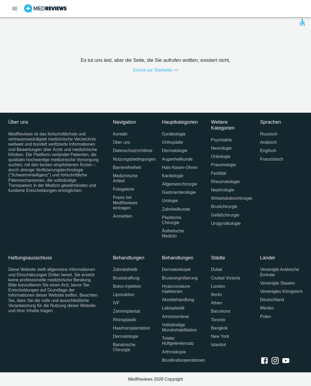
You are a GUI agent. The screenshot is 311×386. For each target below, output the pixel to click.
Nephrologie (222, 190)
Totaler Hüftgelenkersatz (178, 341)
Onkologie (220, 156)
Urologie (170, 200)
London (218, 286)
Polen (265, 316)
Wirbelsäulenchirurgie (229, 198)
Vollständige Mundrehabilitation (179, 327)
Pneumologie (223, 164)
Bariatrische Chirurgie (124, 347)
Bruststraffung (126, 278)
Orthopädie (172, 142)
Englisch (268, 150)
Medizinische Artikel (125, 178)
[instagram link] (276, 361)
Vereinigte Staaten (277, 283)
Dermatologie (174, 150)
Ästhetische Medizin (173, 233)
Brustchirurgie (224, 206)
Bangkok (219, 328)
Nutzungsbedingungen (131, 159)
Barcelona (220, 311)
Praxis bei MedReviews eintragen (125, 202)
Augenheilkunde (177, 159)
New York (220, 336)
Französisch (271, 159)
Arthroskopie (174, 352)
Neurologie (221, 148)
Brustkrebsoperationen (180, 360)
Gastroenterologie (179, 192)
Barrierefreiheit (127, 167)
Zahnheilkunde (176, 209)
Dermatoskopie (176, 269)
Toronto (218, 319)
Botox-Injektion (127, 286)
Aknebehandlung (178, 299)
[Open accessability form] (302, 22)
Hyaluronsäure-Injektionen (176, 289)
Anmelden (122, 216)
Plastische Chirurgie (171, 220)
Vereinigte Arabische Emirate (279, 272)
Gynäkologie (174, 134)
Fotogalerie (123, 189)
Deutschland (272, 299)
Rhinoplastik (124, 319)
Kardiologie (172, 175)
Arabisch (268, 142)
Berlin (216, 294)
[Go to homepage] (45, 8)
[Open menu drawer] (14, 8)
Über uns (121, 142)
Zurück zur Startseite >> (156, 70)
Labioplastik (173, 308)
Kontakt (120, 134)
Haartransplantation (131, 328)
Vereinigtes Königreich (281, 291)
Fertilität (218, 173)
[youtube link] (287, 361)
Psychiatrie (221, 140)
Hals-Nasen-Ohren (180, 167)
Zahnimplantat (126, 311)
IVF (116, 303)
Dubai (216, 269)
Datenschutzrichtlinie (131, 150)
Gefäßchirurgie (225, 215)
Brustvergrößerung (180, 278)
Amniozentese (175, 316)
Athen (216, 303)
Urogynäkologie (226, 223)
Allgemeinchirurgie (179, 184)
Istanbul (218, 344)
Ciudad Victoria (225, 278)
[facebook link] (265, 361)
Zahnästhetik (125, 269)
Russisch (269, 134)
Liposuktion (124, 294)
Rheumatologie (225, 181)
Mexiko (267, 308)
